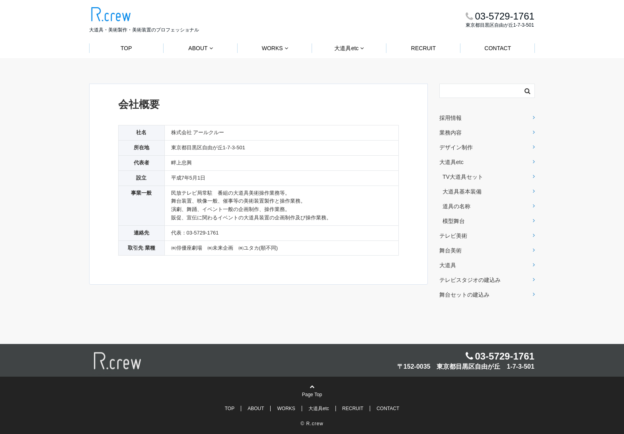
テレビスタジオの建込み (470, 280)
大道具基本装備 (462, 191)
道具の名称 (456, 206)
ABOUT (197, 48)
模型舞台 (454, 221)
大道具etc (346, 48)
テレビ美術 (453, 236)
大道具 (447, 265)
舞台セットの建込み (464, 294)
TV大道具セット (463, 177)
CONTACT (497, 48)
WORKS (272, 48)
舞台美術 (450, 250)
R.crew (314, 423)
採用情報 (450, 118)
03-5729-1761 (504, 356)
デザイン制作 (456, 147)
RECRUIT (423, 48)
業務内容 (450, 132)
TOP (126, 48)
